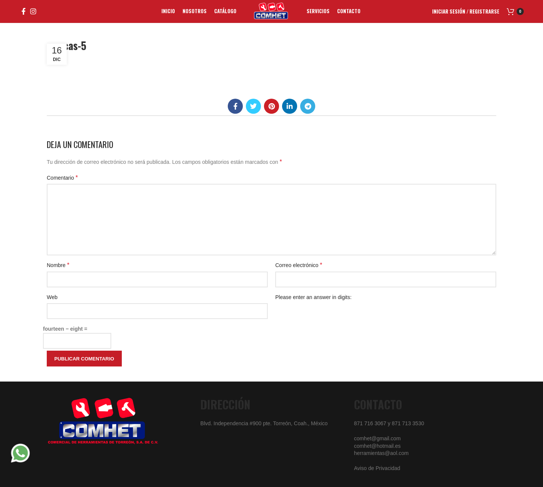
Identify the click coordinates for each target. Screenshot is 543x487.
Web (52, 297)
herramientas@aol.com (381, 453)
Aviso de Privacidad (377, 468)
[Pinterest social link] (271, 106)
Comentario (62, 177)
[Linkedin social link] (289, 106)
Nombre (58, 265)
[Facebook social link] (23, 11)
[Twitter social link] (253, 106)
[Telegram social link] (307, 106)
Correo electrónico (298, 265)
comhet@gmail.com (377, 438)
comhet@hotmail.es (377, 446)
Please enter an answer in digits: (313, 297)
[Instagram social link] (33, 11)
